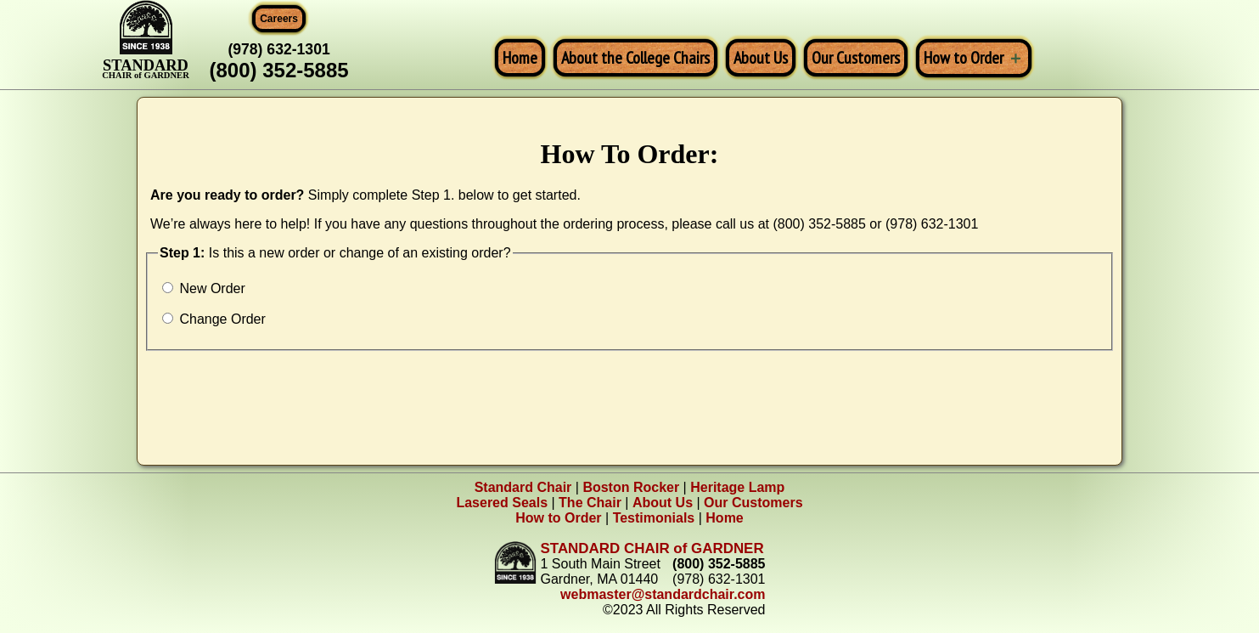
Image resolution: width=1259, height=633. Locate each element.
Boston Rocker (630, 487)
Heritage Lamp (737, 487)
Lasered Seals (502, 502)
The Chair (590, 502)
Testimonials (654, 518)
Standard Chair (523, 487)
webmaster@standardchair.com (662, 594)
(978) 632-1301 (278, 49)
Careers (279, 19)
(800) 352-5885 (279, 70)
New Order (203, 288)
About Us (760, 58)
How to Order (963, 58)
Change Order (214, 319)
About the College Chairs (635, 58)
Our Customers (856, 58)
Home (520, 58)
